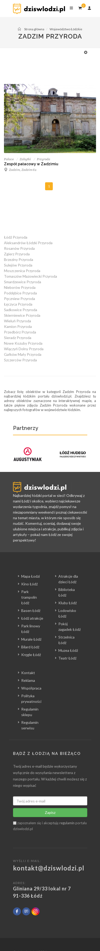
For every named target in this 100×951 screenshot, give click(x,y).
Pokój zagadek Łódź (69, 627)
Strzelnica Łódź (66, 640)
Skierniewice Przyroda (22, 315)
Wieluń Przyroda (17, 321)
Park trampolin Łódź (29, 597)
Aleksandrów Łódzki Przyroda (28, 242)
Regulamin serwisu (29, 725)
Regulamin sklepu (29, 712)
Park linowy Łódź (30, 629)
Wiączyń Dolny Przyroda (24, 348)
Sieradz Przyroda (17, 337)
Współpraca (31, 688)
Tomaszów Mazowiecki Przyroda (30, 276)
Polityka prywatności (31, 699)
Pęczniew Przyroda (19, 298)
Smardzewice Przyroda (22, 282)
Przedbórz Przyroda (20, 332)
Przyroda (43, 159)
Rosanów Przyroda (19, 248)
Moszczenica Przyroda (22, 270)
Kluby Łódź (67, 603)
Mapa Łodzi (30, 576)
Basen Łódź (30, 610)
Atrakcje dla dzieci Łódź (68, 579)
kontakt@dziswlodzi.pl (48, 868)
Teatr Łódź (67, 658)
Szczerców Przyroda (20, 360)
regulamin (67, 823)
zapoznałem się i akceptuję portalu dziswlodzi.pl (50, 826)
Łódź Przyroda (15, 237)
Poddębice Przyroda (20, 293)
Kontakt (28, 672)
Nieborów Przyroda (20, 287)
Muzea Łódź (68, 650)
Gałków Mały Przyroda (22, 354)
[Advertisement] (56, 61)
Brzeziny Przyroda (18, 259)
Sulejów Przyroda (18, 265)
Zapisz (50, 812)
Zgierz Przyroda (17, 254)
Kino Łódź (29, 584)
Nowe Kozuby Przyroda (23, 343)
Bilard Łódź (30, 647)
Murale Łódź (31, 639)
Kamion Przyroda (18, 326)
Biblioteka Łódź (66, 592)
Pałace (9, 159)
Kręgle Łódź (31, 654)
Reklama (28, 680)
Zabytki (25, 159)
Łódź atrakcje (32, 618)
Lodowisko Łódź (67, 613)
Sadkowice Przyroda (20, 309)
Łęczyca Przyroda (18, 304)
